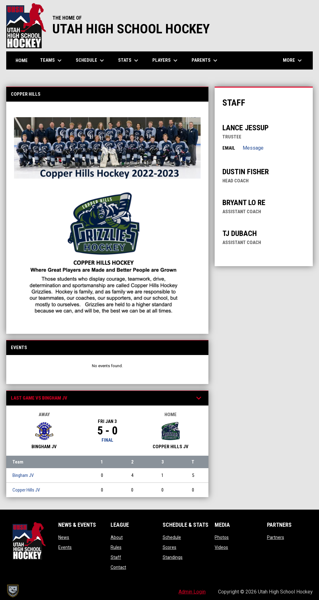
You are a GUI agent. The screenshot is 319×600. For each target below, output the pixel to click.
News (63, 537)
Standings (173, 557)
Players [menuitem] (165, 60)
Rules (116, 547)
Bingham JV (23, 475)
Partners (275, 537)
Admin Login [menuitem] (192, 592)
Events (65, 547)
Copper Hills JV (26, 490)
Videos (221, 547)
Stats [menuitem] (129, 60)
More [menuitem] (293, 60)
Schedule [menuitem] (91, 60)
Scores (169, 547)
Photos (222, 537)
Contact (118, 567)
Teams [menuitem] (51, 60)
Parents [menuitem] (205, 60)
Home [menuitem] (22, 60)
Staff (116, 557)
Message (253, 148)
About (117, 537)
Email (228, 148)
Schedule (172, 537)
